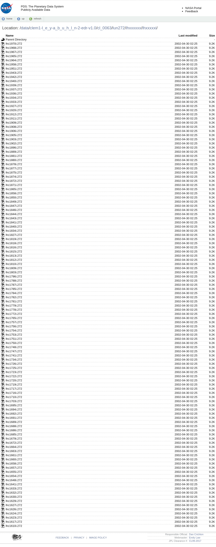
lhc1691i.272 (14, 417)
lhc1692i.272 (14, 413)
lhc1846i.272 (14, 210)
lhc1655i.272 (14, 471)
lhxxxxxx (133, 28)
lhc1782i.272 (14, 297)
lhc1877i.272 (14, 168)
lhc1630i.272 (14, 496)
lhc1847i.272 (14, 205)
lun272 (119, 28)
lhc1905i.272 (14, 135)
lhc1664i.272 (14, 447)
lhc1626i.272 (14, 509)
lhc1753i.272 (14, 334)
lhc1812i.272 (14, 259)
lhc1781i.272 (14, 301)
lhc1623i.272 (14, 517)
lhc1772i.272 (14, 314)
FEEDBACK (62, 537)
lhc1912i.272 (14, 114)
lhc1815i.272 (14, 251)
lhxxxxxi (149, 28)
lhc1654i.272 (14, 476)
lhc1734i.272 (14, 359)
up (23, 18)
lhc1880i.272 (14, 160)
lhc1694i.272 (14, 409)
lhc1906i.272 (14, 131)
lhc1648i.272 (14, 480)
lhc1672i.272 (14, 442)
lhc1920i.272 (14, 110)
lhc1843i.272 (14, 218)
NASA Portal (193, 8)
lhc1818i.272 (14, 243)
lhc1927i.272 (14, 106)
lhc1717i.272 (14, 388)
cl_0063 (104, 28)
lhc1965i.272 (14, 56)
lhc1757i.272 (14, 322)
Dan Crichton (196, 534)
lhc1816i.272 (14, 247)
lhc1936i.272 (14, 93)
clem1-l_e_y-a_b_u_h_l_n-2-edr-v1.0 (63, 28)
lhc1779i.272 (14, 305)
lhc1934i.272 (14, 97)
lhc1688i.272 (14, 426)
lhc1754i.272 (14, 330)
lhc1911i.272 (14, 118)
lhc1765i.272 (14, 318)
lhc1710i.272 (14, 397)
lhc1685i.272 (14, 434)
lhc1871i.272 (14, 185)
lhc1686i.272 (14, 430)
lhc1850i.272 (14, 197)
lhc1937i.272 (14, 89)
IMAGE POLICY (98, 537)
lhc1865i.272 (14, 189)
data (25, 28)
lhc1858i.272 (14, 193)
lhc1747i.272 (14, 351)
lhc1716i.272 (14, 392)
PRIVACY (79, 537)
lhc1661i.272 (14, 455)
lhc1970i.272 (14, 43)
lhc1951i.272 (14, 68)
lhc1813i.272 (14, 255)
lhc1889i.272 (14, 151)
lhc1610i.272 (14, 526)
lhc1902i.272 (14, 143)
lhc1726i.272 (14, 363)
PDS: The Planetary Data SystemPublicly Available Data (42, 8)
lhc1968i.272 (14, 47)
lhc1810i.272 (14, 264)
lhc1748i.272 (14, 347)
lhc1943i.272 (14, 72)
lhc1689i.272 (14, 422)
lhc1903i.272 (14, 139)
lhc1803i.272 (14, 272)
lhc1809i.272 (14, 268)
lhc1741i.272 (14, 355)
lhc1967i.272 (14, 52)
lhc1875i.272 (14, 172)
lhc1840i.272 (14, 226)
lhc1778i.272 (14, 309)
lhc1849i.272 (14, 201)
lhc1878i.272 (14, 164)
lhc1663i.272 (14, 451)
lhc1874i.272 (14, 176)
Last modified (188, 35)
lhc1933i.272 (14, 101)
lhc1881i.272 (14, 156)
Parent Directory (16, 39)
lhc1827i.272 (14, 235)
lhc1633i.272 (14, 488)
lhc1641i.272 (14, 484)
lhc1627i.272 (14, 505)
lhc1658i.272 (14, 463)
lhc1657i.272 (14, 467)
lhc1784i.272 (14, 293)
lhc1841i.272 (14, 222)
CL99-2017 (194, 541)
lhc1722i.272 (14, 376)
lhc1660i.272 (14, 459)
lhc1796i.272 (14, 276)
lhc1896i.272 (14, 147)
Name (10, 35)
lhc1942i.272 (14, 77)
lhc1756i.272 (14, 326)
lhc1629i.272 (14, 501)
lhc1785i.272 (14, 289)
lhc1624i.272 (14, 513)
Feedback (191, 11)
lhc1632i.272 (14, 492)
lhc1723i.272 (14, 372)
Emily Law (194, 537)
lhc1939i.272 (14, 85)
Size (212, 35)
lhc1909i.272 (14, 122)
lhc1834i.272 (14, 230)
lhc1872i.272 (14, 180)
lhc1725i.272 (14, 368)
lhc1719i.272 (14, 384)
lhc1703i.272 (14, 401)
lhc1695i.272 (14, 405)
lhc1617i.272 (14, 521)
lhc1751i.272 (14, 338)
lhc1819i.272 (14, 239)
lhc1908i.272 (14, 126)
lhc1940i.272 (14, 81)
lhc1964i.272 (14, 60)
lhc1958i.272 (14, 64)
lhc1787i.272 (14, 284)
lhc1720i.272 (14, 380)
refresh (37, 18)
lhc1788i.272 (14, 280)
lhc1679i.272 (14, 438)
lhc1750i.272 (14, 343)
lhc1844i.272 (14, 214)
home (9, 18)
